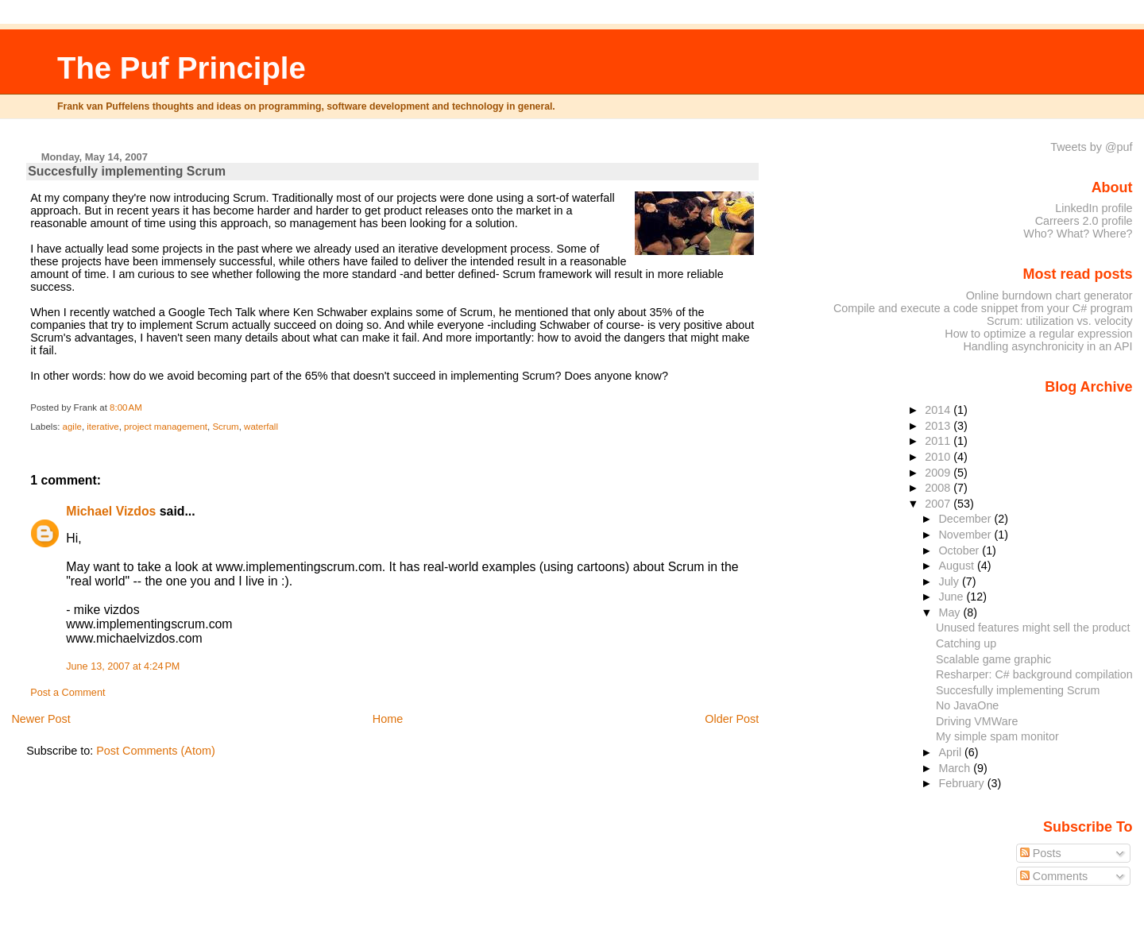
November (966, 534)
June (952, 596)
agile (72, 426)
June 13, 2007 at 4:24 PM (123, 666)
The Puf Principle (181, 68)
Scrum (225, 426)
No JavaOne (967, 705)
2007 (939, 503)
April (951, 752)
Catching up (966, 643)
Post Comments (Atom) (155, 750)
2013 (939, 425)
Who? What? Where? (1077, 233)
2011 (939, 441)
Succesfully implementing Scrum (127, 171)
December (966, 518)
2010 (939, 456)
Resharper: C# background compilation (1034, 674)
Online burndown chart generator (1049, 295)
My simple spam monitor (997, 736)
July (949, 581)
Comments (1054, 876)
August (957, 565)
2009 (939, 472)
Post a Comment (67, 692)
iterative (102, 426)
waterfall (261, 426)
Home (388, 719)
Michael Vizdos (111, 511)
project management (165, 426)
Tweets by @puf (1091, 147)
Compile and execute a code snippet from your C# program (983, 308)
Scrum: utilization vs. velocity (1060, 321)
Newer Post (40, 719)
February (962, 783)
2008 (939, 487)
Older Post (732, 719)
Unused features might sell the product (1033, 627)
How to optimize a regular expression (1038, 333)
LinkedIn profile (1093, 208)
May (950, 612)
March (955, 768)
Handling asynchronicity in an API (1047, 346)
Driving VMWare (977, 721)
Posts (1040, 853)
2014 (939, 410)
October (960, 550)
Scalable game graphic (993, 659)
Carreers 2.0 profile (1084, 220)
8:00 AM (126, 407)
